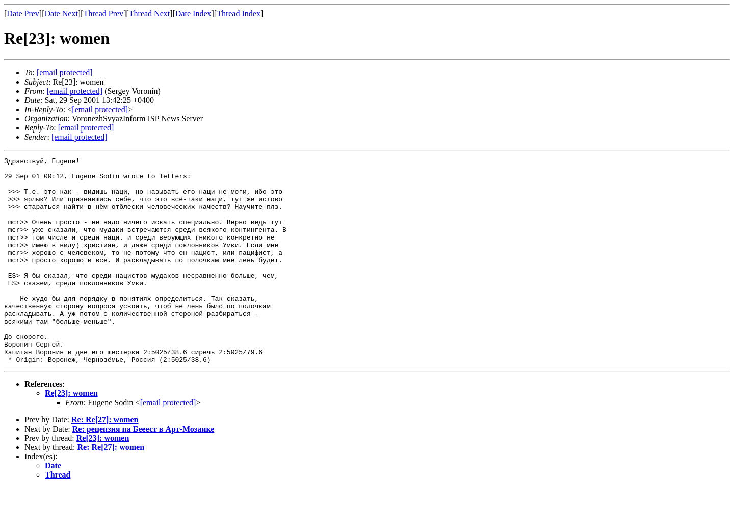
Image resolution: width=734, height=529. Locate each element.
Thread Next (149, 13)
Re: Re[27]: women (105, 461)
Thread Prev (103, 13)
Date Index (193, 13)
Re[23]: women (71, 434)
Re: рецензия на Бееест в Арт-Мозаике (143, 470)
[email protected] (168, 443)
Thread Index (238, 13)
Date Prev (23, 13)
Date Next (61, 13)
